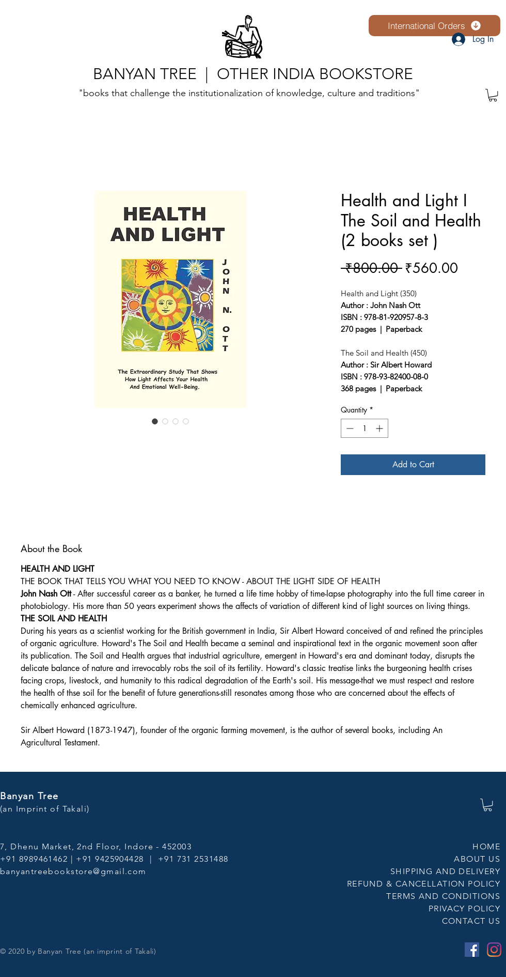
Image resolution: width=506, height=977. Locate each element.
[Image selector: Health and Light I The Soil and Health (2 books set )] (155, 421)
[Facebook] (472, 949)
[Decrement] (348, 428)
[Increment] (380, 428)
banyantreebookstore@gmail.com (73, 871)
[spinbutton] (364, 428)
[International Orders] (434, 25)
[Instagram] (494, 949)
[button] (492, 95)
